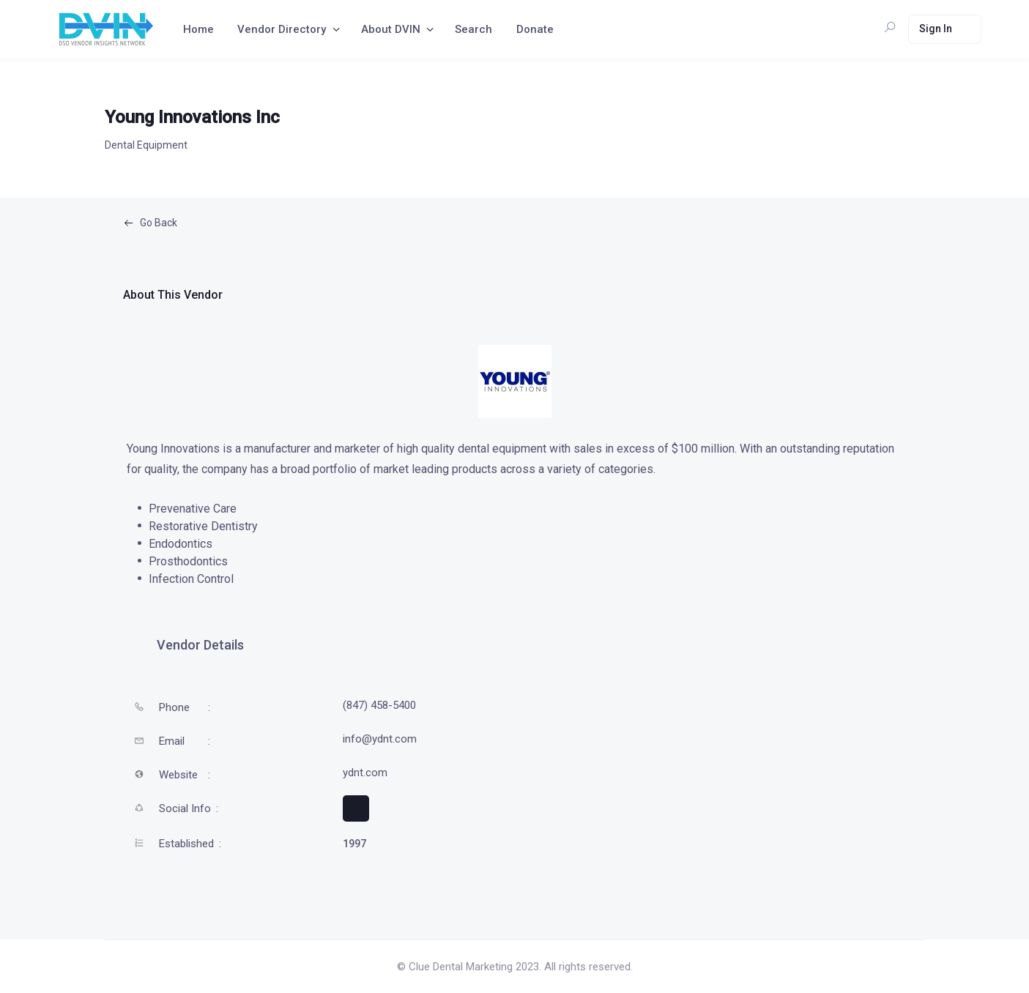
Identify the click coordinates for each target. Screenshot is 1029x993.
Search (473, 29)
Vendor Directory (281, 29)
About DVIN (390, 29)
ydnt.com (365, 772)
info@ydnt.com (380, 738)
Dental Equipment (146, 145)
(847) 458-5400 (379, 705)
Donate (535, 29)
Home (198, 29)
